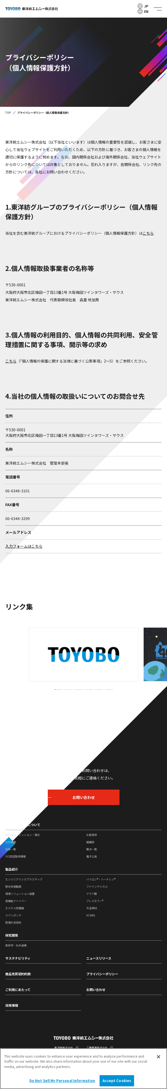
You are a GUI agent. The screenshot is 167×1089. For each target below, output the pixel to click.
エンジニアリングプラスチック (23, 879)
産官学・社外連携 (16, 945)
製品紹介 (11, 869)
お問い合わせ (95, 989)
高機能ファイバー (16, 901)
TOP (8, 113)
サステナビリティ (18, 958)
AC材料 (90, 915)
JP (143, 6)
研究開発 (11, 935)
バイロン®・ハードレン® (100, 879)
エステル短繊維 (14, 908)
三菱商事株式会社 (97, 1048)
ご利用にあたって (18, 989)
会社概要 (10, 842)
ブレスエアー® (94, 901)
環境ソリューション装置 (20, 894)
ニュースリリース (98, 958)
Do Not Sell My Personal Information (62, 1080)
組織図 (90, 842)
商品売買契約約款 (18, 974)
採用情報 (11, 1005)
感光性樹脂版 (13, 886)
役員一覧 (10, 849)
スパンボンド (13, 915)
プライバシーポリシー (102, 974)
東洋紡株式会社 (63, 1048)
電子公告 (91, 856)
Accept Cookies (116, 1080)
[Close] (158, 1057)
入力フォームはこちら (23, 546)
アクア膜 (91, 894)
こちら (148, 233)
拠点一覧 (91, 849)
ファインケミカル (97, 886)
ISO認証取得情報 (15, 856)
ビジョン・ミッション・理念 (22, 835)
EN (143, 11)
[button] (58, 689)
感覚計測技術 (13, 922)
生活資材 (91, 908)
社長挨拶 (91, 835)
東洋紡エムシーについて (22, 824)
